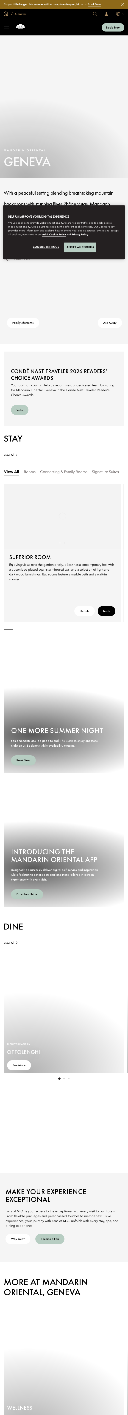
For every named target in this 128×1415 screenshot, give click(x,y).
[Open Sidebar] (6, 27)
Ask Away (110, 323)
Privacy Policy (80, 235)
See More (19, 1065)
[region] (64, 232)
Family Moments (23, 323)
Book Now (94, 4)
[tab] (11, 472)
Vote (20, 410)
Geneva (20, 14)
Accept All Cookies (80, 247)
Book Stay (113, 27)
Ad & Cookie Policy (54, 235)
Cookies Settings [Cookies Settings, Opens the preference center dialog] (46, 247)
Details (84, 611)
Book (106, 611)
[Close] (122, 4)
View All (9, 455)
